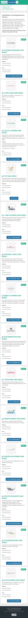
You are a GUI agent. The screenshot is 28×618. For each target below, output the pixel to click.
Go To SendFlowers (14, 439)
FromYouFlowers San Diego (13, 457)
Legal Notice (6, 611)
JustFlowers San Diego (14, 580)
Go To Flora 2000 (14, 113)
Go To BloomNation (14, 362)
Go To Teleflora (14, 401)
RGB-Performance (20, 611)
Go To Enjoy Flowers (14, 320)
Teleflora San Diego (13, 379)
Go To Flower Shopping (14, 76)
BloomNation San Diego (11, 338)
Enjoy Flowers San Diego (11, 296)
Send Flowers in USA (7, 9)
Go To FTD (14, 198)
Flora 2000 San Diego (13, 93)
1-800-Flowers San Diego (15, 215)
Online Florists (5, 7)
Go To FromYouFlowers (14, 479)
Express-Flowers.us (6, 6)
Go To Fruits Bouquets (14, 523)
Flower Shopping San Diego (13, 51)
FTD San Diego (10, 176)
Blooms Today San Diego (11, 255)
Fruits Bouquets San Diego (12, 497)
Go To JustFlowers (14, 601)
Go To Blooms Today (14, 278)
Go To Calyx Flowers (14, 159)
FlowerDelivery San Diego (12, 541)
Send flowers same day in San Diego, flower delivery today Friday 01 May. (14, 31)
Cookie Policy (13, 611)
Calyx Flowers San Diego (11, 131)
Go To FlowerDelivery (14, 563)
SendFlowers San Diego (14, 418)
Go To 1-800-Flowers (14, 237)
